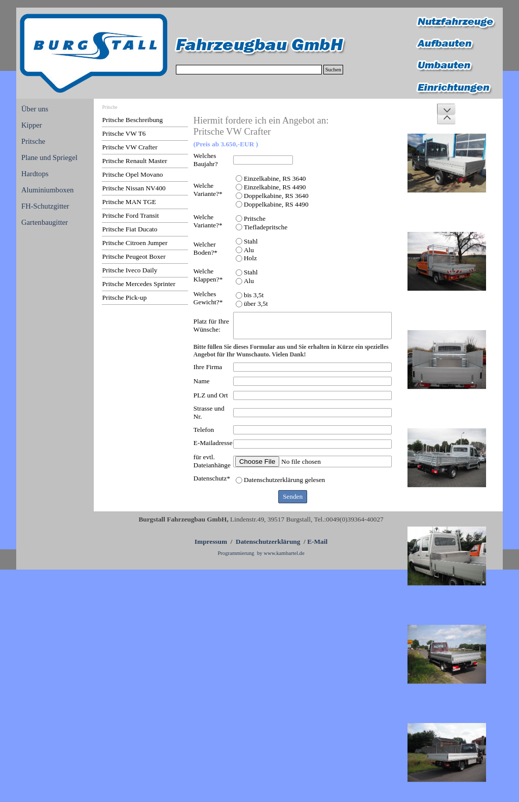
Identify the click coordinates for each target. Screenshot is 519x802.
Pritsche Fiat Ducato (130, 229)
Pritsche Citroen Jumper (135, 243)
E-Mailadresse (213, 443)
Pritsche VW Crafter (130, 147)
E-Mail (317, 541)
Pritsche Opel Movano (132, 174)
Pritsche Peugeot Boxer (134, 256)
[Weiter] (446, 109)
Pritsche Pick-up (124, 297)
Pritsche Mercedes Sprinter (138, 284)
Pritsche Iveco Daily (130, 270)
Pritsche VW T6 (124, 133)
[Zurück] (446, 118)
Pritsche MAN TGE (129, 202)
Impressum (211, 541)
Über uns (34, 109)
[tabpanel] (261, 535)
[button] (447, 163)
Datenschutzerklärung (268, 541)
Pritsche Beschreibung (132, 120)
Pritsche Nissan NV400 (134, 188)
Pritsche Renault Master (134, 161)
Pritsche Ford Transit (130, 215)
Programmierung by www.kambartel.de (260, 553)
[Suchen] (249, 69)
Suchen (333, 69)
